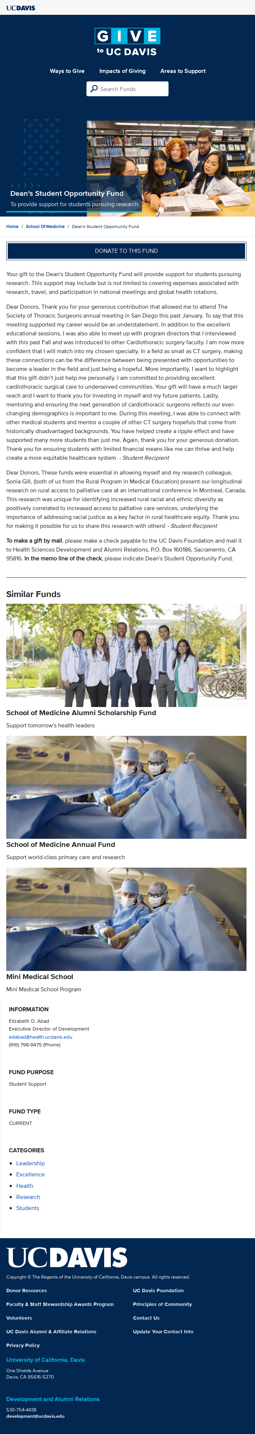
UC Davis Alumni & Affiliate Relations (51, 1331)
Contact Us (146, 1317)
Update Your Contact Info (163, 1331)
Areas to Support (182, 71)
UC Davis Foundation (158, 1290)
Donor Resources (26, 1290)
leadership (30, 1163)
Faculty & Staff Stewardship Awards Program (60, 1304)
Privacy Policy (23, 1345)
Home (12, 226)
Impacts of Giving (122, 71)
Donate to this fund (126, 251)
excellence (30, 1174)
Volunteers (19, 1317)
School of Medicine (45, 226)
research (28, 1197)
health (24, 1186)
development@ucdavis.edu (35, 1416)
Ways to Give (67, 71)
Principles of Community (162, 1304)
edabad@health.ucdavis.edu (40, 1037)
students (27, 1208)
